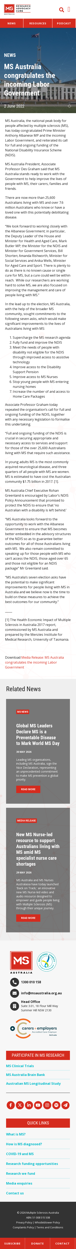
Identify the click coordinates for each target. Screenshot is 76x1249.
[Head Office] (14, 1006)
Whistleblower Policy (47, 1222)
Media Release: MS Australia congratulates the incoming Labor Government (34, 662)
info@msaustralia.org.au (41, 993)
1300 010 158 (31, 982)
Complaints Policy (23, 1227)
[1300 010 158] (14, 982)
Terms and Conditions (49, 1227)
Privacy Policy (24, 1222)
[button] (69, 9)
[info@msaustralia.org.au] (14, 993)
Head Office (30, 1001)
